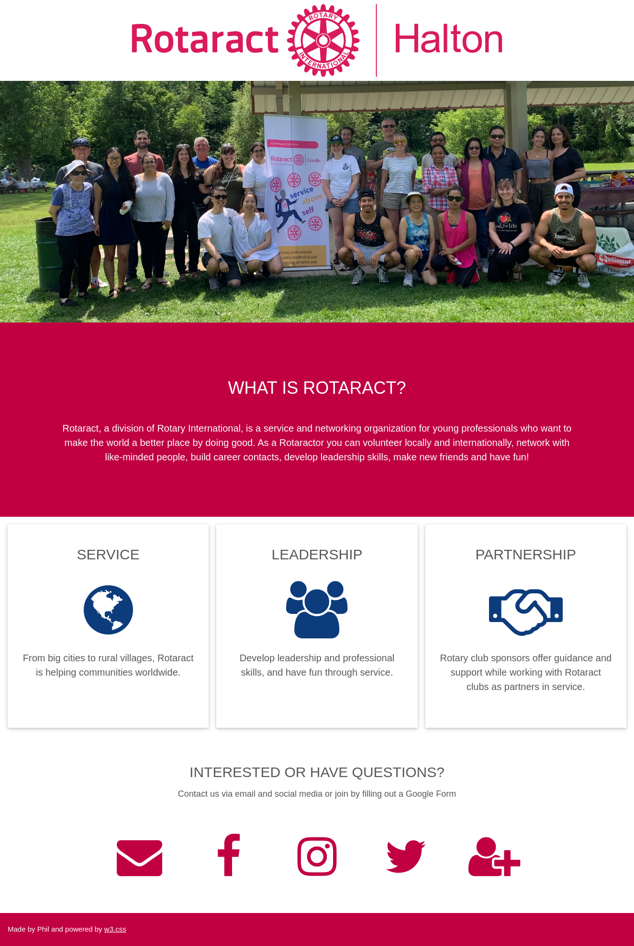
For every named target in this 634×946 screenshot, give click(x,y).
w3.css (115, 929)
